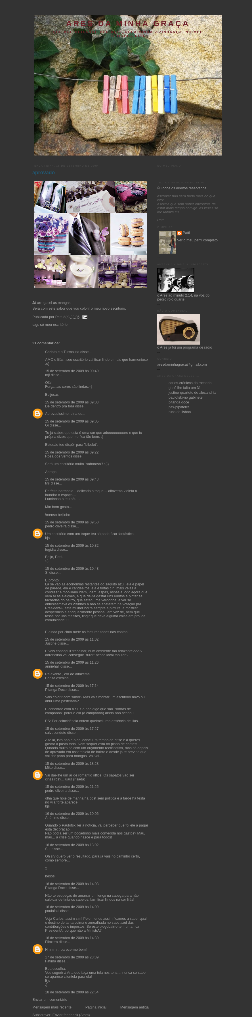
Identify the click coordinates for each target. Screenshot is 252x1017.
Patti (186, 233)
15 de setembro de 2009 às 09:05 (72, 421)
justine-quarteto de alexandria (192, 393)
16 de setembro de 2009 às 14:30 (72, 938)
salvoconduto (55, 733)
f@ (47, 483)
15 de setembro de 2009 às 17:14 (72, 686)
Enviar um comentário (49, 1000)
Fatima (50, 961)
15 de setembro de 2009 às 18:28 (72, 764)
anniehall (52, 666)
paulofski (52, 911)
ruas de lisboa (180, 412)
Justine (50, 643)
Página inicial (95, 1007)
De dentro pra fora (59, 406)
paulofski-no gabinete (186, 397)
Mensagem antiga (134, 1007)
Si (46, 573)
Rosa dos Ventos (58, 456)
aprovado (43, 172)
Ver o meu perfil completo (197, 240)
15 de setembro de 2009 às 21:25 (72, 787)
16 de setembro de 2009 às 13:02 (72, 845)
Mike (49, 768)
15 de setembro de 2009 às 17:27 (72, 729)
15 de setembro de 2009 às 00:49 (72, 371)
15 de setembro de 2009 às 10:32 (72, 546)
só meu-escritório (54, 325)
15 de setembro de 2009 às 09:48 (72, 479)
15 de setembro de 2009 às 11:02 (72, 639)
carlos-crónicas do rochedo (190, 383)
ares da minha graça (128, 23)
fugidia (50, 550)
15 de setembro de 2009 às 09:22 (72, 452)
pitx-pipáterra (179, 407)
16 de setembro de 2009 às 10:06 (72, 814)
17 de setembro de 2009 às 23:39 (72, 957)
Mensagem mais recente (52, 1007)
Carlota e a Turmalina (62, 352)
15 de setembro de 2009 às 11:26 (72, 662)
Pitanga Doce (56, 690)
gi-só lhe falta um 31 (185, 388)
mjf (47, 375)
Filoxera (51, 942)
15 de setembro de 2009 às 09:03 (72, 402)
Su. (48, 849)
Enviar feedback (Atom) (71, 1015)
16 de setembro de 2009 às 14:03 (72, 884)
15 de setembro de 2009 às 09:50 (72, 522)
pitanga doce (179, 402)
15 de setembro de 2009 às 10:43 (72, 569)
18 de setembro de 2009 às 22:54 (72, 992)
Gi (47, 425)
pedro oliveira (56, 526)
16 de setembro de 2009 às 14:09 (72, 907)
